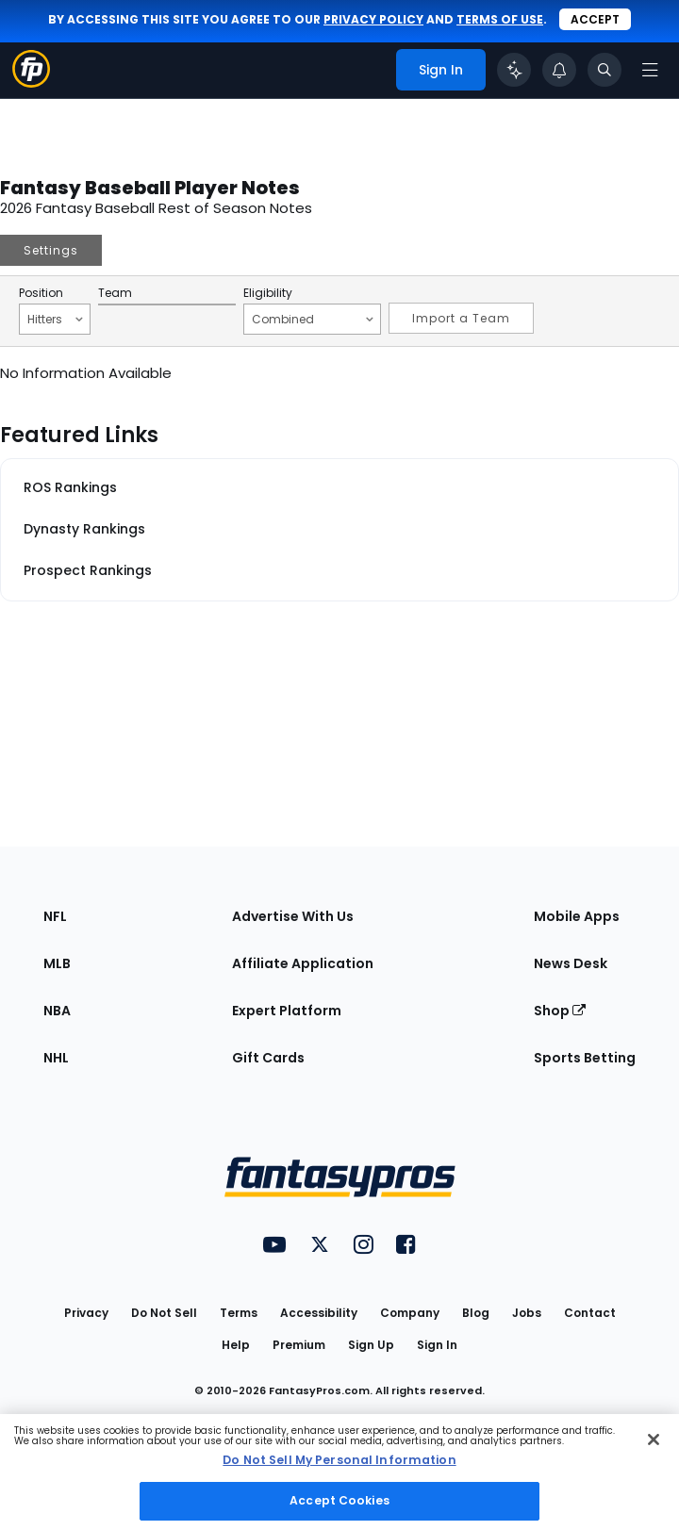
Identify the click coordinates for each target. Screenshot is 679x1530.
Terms (238, 1313)
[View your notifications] (559, 70)
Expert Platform (286, 1010)
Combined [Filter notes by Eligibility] (312, 318)
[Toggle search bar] (604, 70)
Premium (299, 1345)
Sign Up (371, 1345)
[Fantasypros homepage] (31, 82)
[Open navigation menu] (650, 70)
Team (115, 293)
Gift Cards (268, 1057)
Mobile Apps (577, 916)
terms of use (499, 19)
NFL (55, 916)
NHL (56, 1057)
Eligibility (267, 293)
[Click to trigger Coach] (514, 70)
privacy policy (373, 19)
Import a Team (461, 318)
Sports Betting (585, 1057)
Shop (560, 1010)
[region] (339, 1472)
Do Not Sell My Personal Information (339, 1460)
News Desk (570, 963)
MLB (57, 963)
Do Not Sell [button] (164, 1313)
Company (409, 1313)
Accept (595, 19)
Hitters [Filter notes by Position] (55, 318)
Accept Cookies (339, 1500)
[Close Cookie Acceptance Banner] (654, 1439)
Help (236, 1345)
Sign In (437, 1345)
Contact (590, 1313)
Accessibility (318, 1313)
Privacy (86, 1313)
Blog (475, 1313)
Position (41, 293)
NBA (57, 1010)
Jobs (526, 1313)
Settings (51, 250)
